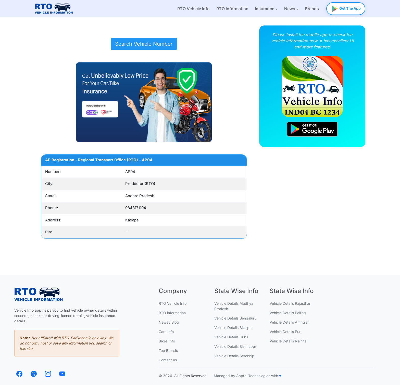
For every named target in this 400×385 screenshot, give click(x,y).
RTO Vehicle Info (193, 8)
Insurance (264, 8)
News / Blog (169, 322)
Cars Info (166, 331)
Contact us (168, 360)
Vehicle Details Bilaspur (233, 327)
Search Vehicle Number (144, 44)
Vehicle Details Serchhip (234, 356)
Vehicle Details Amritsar (289, 322)
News (289, 8)
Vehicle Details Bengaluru (235, 318)
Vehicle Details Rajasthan (290, 303)
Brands (312, 8)
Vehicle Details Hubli (231, 337)
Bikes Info (167, 341)
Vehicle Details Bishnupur (235, 346)
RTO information (232, 8)
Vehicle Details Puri (285, 331)
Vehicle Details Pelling (288, 313)
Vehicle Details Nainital (288, 341)
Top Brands (168, 350)
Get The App (346, 7)
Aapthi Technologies (253, 376)
